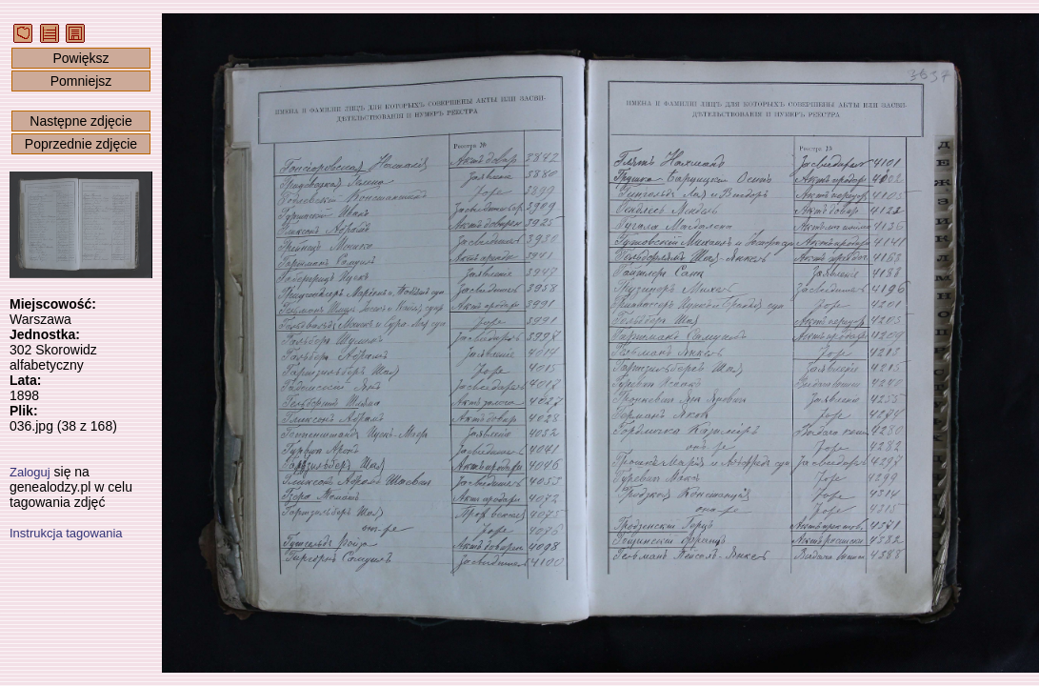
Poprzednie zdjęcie (81, 143)
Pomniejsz (81, 81)
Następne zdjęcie (80, 121)
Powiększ (80, 58)
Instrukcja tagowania (66, 533)
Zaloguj (30, 472)
